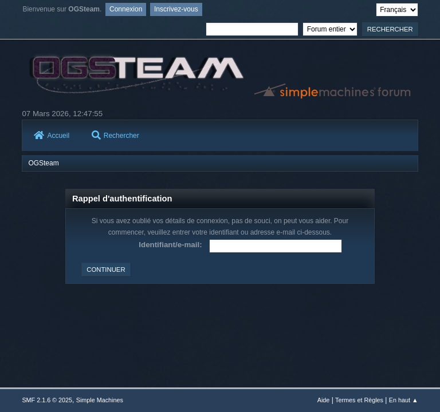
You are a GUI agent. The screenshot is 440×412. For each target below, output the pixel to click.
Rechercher (115, 136)
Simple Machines (99, 400)
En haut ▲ (403, 400)
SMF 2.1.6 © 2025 (47, 400)
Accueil (51, 136)
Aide (323, 400)
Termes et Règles (359, 400)
